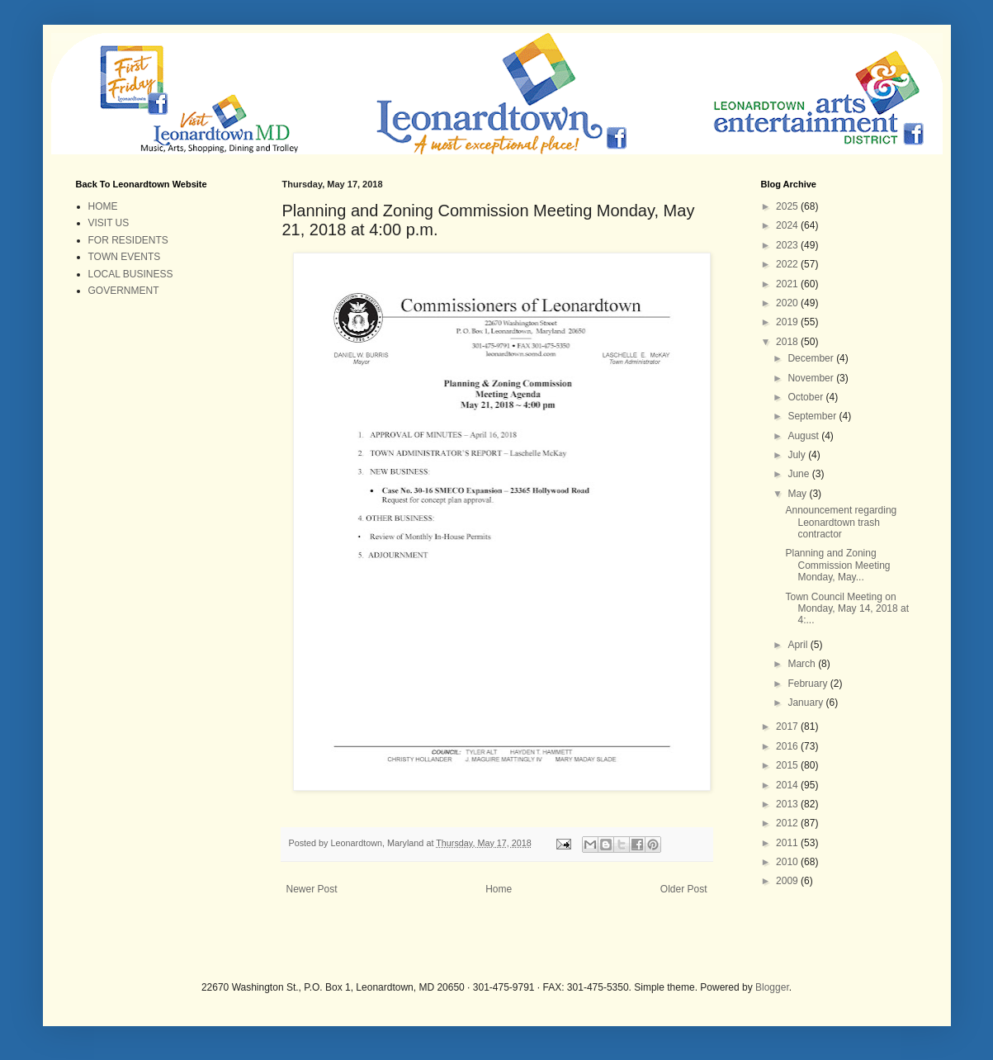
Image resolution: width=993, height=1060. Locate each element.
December (811, 358)
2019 (788, 322)
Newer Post (312, 889)
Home (498, 889)
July (797, 455)
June (799, 474)
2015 (788, 765)
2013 (788, 804)
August (804, 436)
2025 (788, 206)
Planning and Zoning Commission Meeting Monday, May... (837, 565)
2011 (788, 843)
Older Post (683, 889)
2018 (788, 342)
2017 (788, 726)
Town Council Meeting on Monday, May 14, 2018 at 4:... (847, 609)
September (813, 416)
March (802, 664)
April (798, 645)
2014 (788, 785)
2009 (788, 881)
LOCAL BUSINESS (130, 274)
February (808, 683)
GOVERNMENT (123, 290)
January (806, 702)
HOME (103, 206)
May (798, 493)
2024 (788, 225)
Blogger (772, 987)
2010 (788, 862)
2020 (788, 303)
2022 (788, 264)
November (811, 378)
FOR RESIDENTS (128, 240)
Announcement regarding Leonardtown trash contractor (840, 522)
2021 (788, 284)
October (806, 397)
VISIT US (109, 223)
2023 (788, 245)
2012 (788, 823)
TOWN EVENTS (124, 257)
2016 (788, 746)
